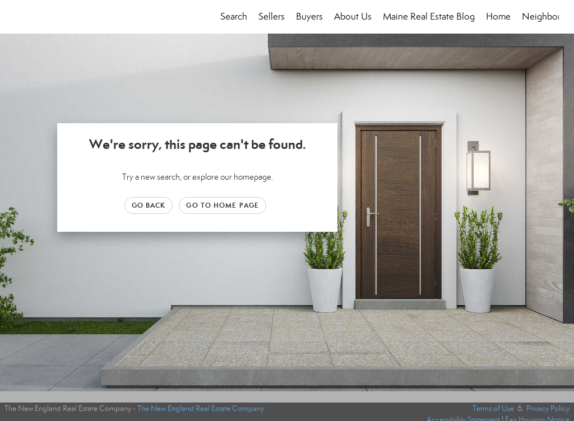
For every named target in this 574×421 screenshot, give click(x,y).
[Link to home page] (21, 17)
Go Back (149, 205)
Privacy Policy (548, 408)
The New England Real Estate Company (200, 408)
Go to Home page (222, 205)
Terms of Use (493, 408)
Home (498, 16)
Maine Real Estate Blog (429, 16)
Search (233, 16)
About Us (353, 16)
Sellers (271, 16)
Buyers (309, 16)
